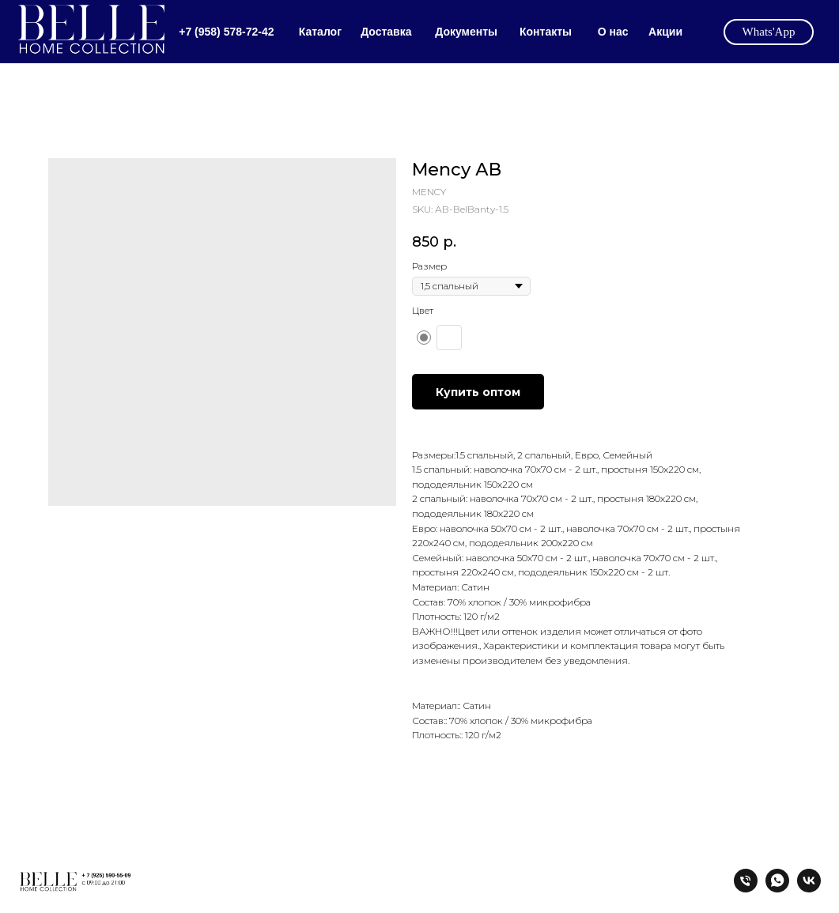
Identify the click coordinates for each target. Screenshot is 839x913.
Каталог (320, 31)
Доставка (386, 31)
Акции (665, 31)
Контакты (546, 31)
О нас (613, 31)
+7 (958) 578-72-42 (226, 31)
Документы (466, 31)
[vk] (809, 888)
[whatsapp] (777, 888)
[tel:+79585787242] (746, 888)
